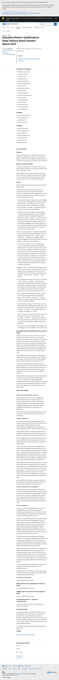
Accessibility (4, 668)
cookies (8, 2)
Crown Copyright (25, 668)
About (3, 27)
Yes (20, 645)
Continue (19, 656)
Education (6, 52)
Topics (8, 27)
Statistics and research (27, 27)
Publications (18, 27)
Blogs (42, 27)
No (19, 649)
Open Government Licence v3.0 (22, 673)
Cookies (18, 668)
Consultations (36, 27)
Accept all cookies (7, 13)
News (12, 27)
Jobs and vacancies (33, 668)
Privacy (39, 668)
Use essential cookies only (20, 13)
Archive (10, 668)
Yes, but (21, 652)
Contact (14, 668)
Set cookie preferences (33, 13)
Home (3, 30)
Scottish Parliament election (13, 18)
